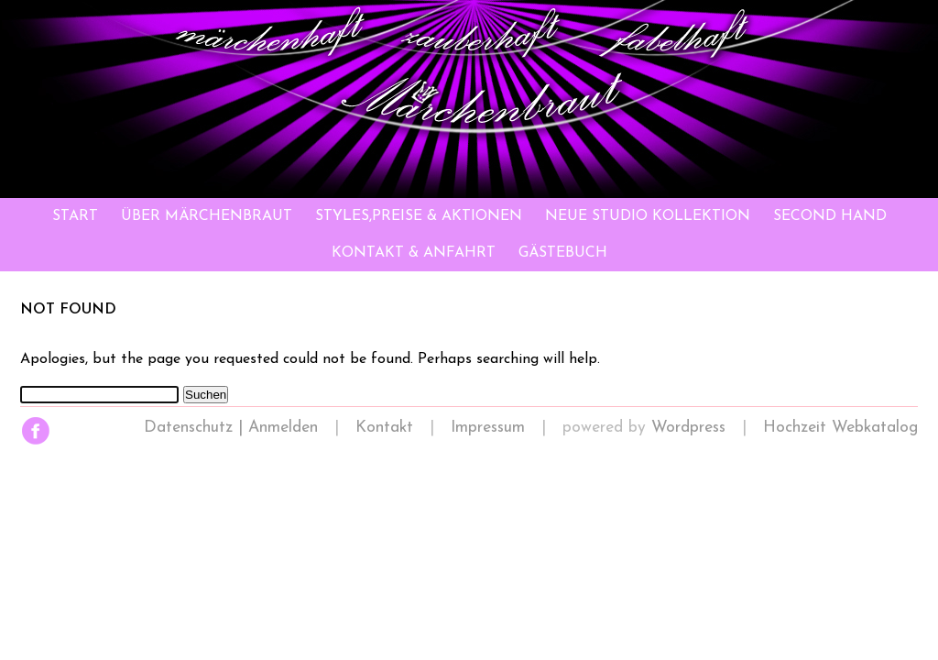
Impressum (488, 427)
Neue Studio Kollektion (647, 216)
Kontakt (384, 427)
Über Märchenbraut (206, 216)
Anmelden (283, 427)
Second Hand (830, 216)
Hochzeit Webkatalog (840, 427)
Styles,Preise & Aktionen (418, 216)
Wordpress (688, 427)
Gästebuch (562, 253)
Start (75, 216)
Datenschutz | (196, 427)
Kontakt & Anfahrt (414, 253)
